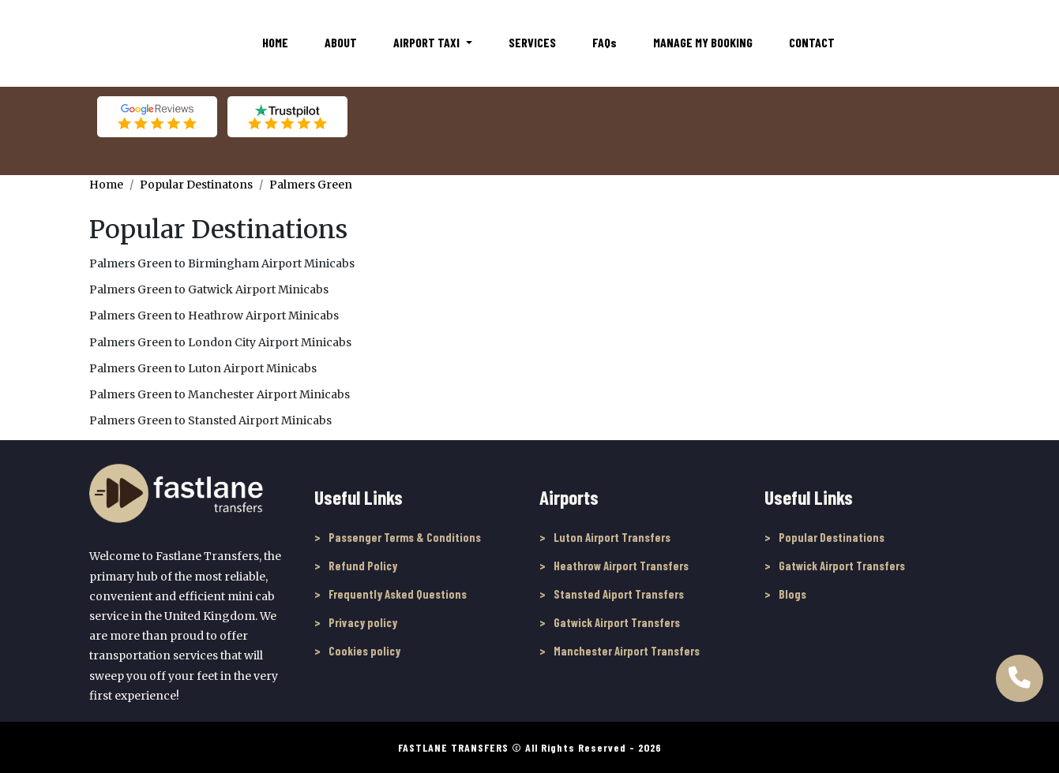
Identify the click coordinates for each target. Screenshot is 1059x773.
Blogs (792, 594)
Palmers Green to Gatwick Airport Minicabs (209, 289)
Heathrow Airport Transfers (621, 565)
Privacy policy (363, 622)
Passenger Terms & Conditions (405, 537)
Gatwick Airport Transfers (617, 622)
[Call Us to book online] (1019, 672)
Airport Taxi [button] (427, 42)
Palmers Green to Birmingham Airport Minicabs (222, 263)
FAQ (604, 42)
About (341, 42)
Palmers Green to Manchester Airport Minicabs (219, 394)
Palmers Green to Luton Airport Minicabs (203, 368)
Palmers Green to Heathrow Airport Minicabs (214, 315)
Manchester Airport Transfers (627, 651)
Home (275, 42)
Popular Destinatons (196, 184)
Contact (812, 42)
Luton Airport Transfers (612, 537)
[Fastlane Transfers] (156, 42)
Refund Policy (363, 565)
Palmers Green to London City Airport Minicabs (220, 342)
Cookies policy (364, 651)
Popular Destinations (831, 537)
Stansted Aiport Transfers (619, 594)
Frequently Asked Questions (398, 594)
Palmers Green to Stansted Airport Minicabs (210, 420)
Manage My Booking (703, 42)
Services (532, 42)
